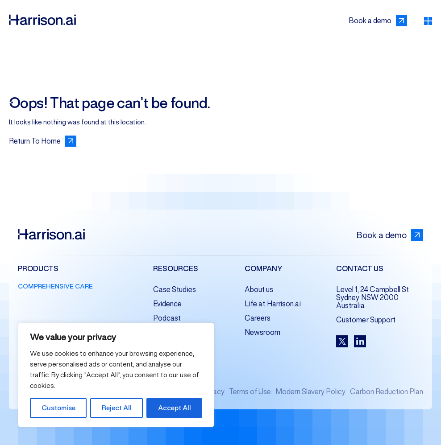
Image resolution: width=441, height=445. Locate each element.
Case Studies (174, 289)
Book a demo (389, 235)
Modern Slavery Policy (310, 391)
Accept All (174, 408)
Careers (258, 318)
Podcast (167, 318)
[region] (116, 375)
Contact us (359, 269)
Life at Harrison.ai (273, 304)
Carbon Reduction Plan (386, 391)
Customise (58, 408)
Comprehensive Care (55, 286)
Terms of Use (250, 391)
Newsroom (263, 332)
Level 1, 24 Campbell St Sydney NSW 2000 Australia (372, 297)
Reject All (117, 408)
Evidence (167, 304)
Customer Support (366, 320)
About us (259, 289)
